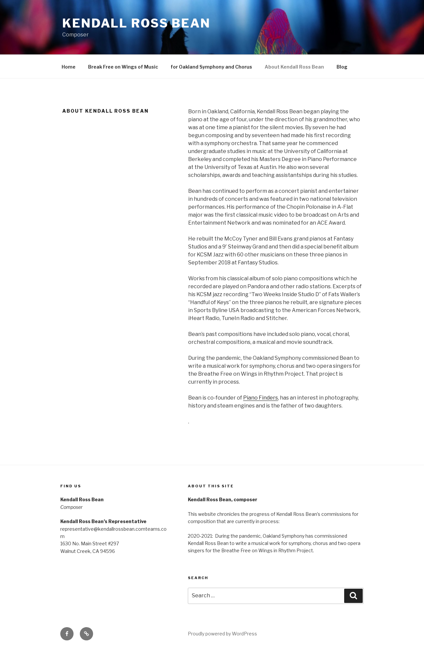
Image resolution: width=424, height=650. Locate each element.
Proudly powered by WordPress (222, 633)
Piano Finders (260, 398)
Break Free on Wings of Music (123, 67)
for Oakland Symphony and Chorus (211, 67)
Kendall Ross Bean (136, 23)
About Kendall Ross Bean (294, 67)
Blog (342, 67)
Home (69, 67)
